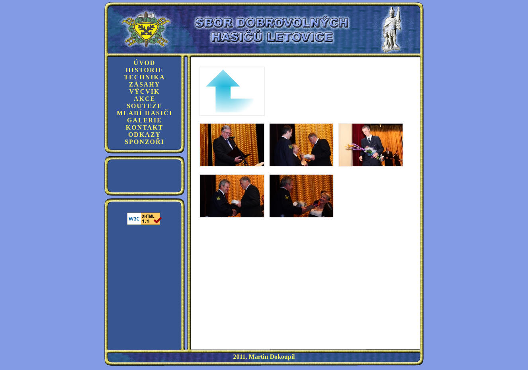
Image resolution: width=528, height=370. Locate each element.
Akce (144, 98)
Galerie (144, 120)
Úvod (145, 62)
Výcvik (144, 91)
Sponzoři (144, 141)
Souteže (144, 105)
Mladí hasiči (144, 113)
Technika (144, 77)
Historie (145, 70)
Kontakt (145, 127)
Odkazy (144, 134)
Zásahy (144, 84)
